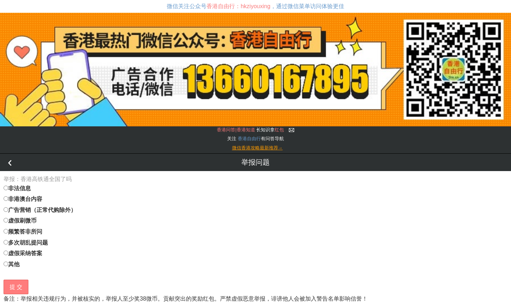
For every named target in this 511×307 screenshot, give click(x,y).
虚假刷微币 (20, 221)
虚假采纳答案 (23, 253)
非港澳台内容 (23, 199)
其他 (12, 264)
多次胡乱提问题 (26, 243)
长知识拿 (250, 129)
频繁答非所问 (23, 232)
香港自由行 (249, 138)
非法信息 (17, 188)
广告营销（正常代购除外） (40, 210)
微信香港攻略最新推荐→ (257, 147)
